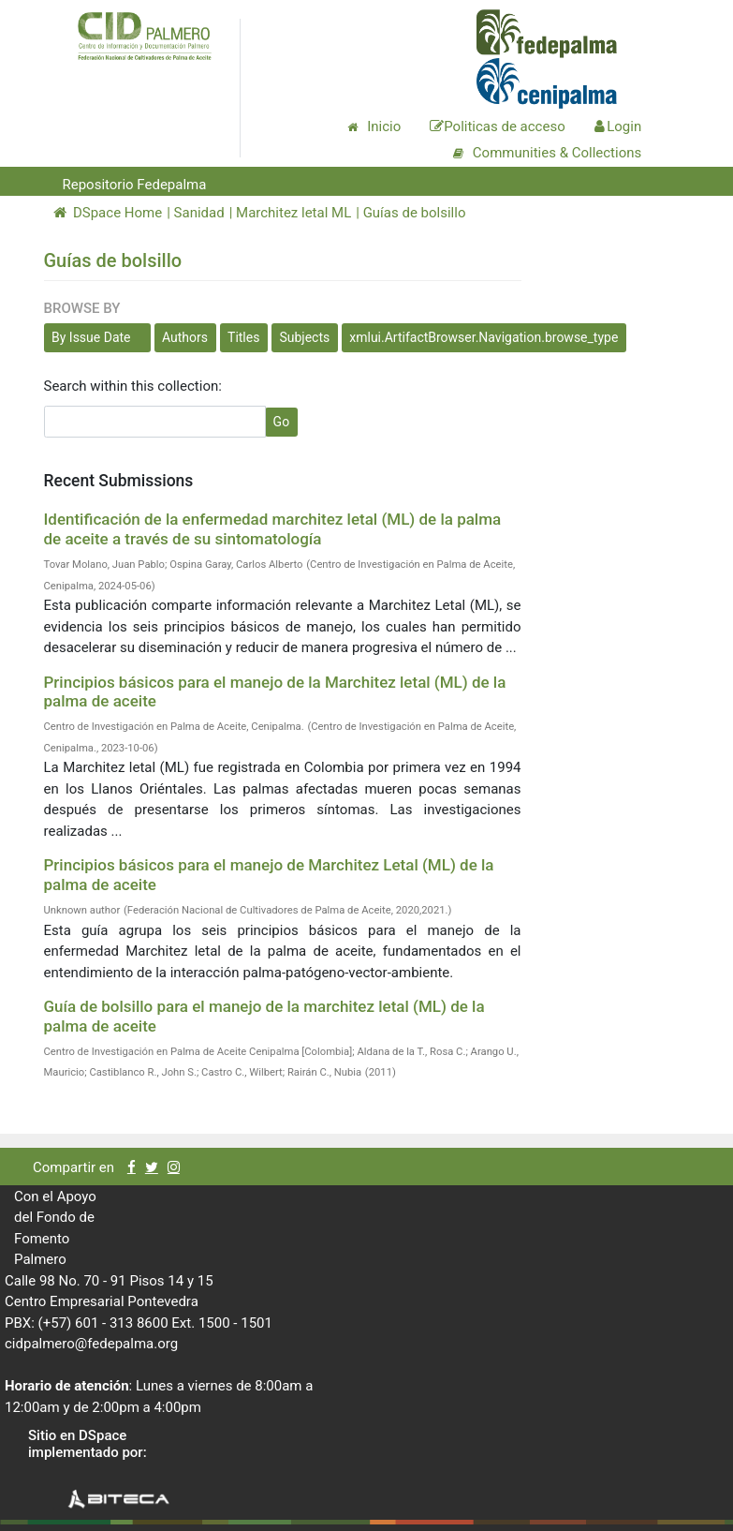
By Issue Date (91, 337)
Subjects (304, 337)
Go (281, 421)
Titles (243, 337)
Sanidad (199, 212)
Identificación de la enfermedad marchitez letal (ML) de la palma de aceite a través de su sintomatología (273, 528)
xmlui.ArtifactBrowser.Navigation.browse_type (483, 337)
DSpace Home (108, 212)
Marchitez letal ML (293, 212)
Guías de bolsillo (414, 212)
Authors (185, 337)
